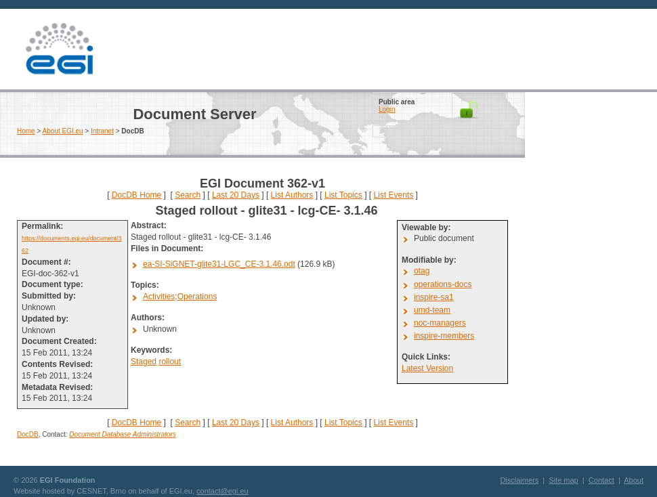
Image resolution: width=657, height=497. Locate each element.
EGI (59, 49)
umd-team (432, 310)
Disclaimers (519, 480)
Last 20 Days (235, 195)
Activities (159, 296)
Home (26, 131)
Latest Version (427, 368)
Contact (601, 480)
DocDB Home (136, 195)
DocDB (28, 434)
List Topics (343, 195)
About (633, 480)
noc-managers (440, 323)
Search (187, 195)
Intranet (102, 131)
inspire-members (444, 336)
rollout (169, 361)
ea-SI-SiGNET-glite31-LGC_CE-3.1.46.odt (219, 264)
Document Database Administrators (122, 434)
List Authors (292, 195)
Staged (143, 361)
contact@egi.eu (222, 491)
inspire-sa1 (434, 297)
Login (387, 109)
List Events (393, 195)
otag (421, 271)
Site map (563, 480)
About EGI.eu (63, 131)
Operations (197, 296)
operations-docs (442, 284)
